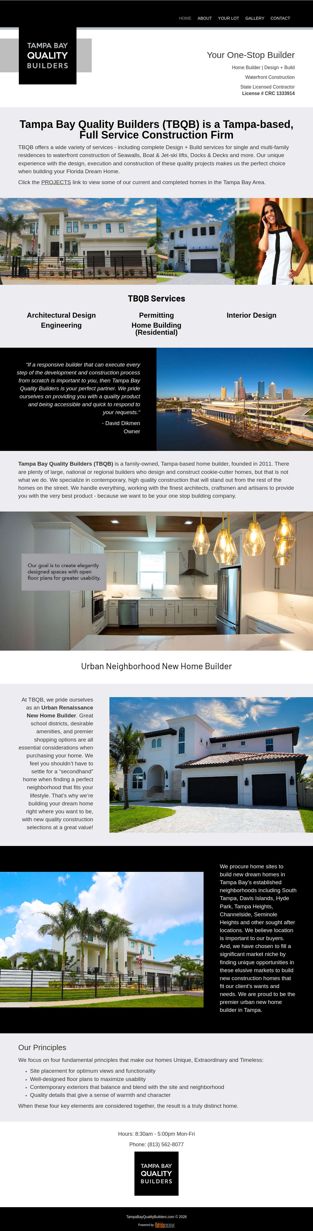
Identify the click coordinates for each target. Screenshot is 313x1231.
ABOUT (205, 18)
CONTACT (280, 18)
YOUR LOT (228, 18)
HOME (185, 18)
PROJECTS (56, 182)
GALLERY (254, 18)
